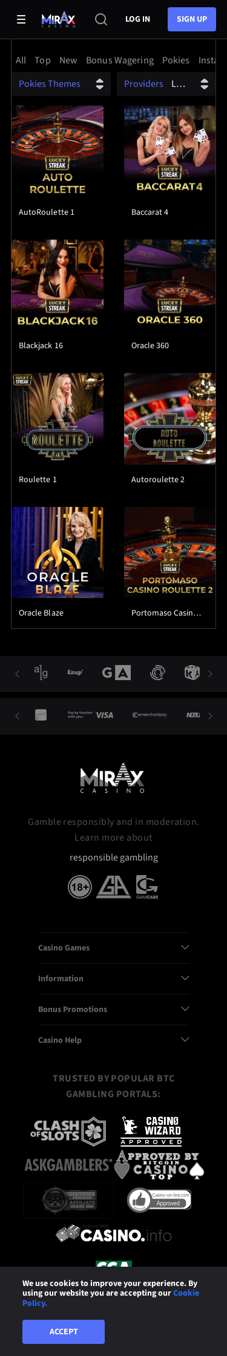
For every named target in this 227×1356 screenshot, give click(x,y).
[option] (22, 60)
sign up (192, 19)
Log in (137, 19)
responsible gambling (114, 858)
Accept (64, 1332)
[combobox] (113, 60)
